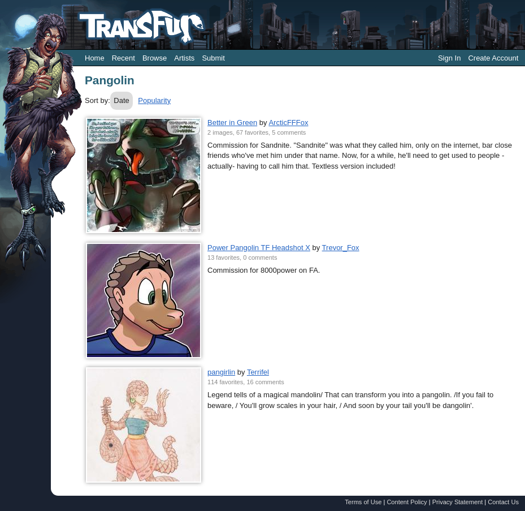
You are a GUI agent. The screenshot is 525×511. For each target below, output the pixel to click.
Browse (154, 58)
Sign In (449, 58)
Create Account (493, 58)
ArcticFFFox (288, 122)
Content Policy (407, 502)
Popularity (154, 100)
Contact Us (503, 502)
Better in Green (232, 122)
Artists (184, 58)
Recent (123, 58)
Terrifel (258, 372)
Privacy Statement (457, 502)
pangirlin (221, 372)
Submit (213, 58)
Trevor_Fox (340, 247)
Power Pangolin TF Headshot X (258, 247)
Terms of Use (363, 502)
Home (95, 58)
